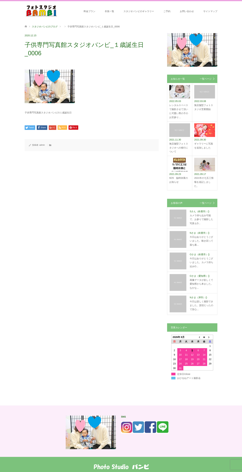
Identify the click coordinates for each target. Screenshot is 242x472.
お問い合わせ (187, 11)
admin (42, 145)
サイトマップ (210, 11)
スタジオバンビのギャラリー (139, 11)
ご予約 (166, 11)
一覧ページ (205, 79)
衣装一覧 (109, 11)
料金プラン (89, 11)
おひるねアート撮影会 (189, 378)
